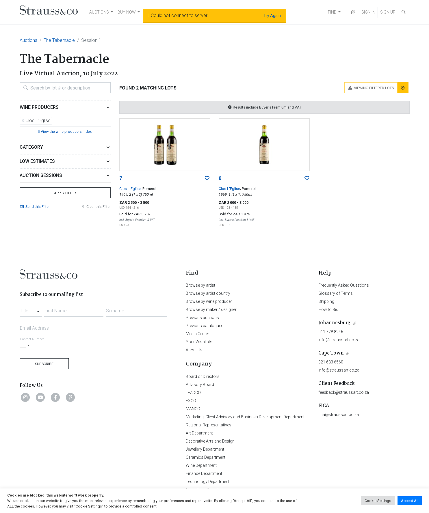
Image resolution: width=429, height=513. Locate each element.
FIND (332, 12)
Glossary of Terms (335, 293)
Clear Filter (96, 206)
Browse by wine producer (209, 301)
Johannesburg (334, 323)
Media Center (197, 333)
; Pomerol (148, 188)
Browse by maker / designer (211, 309)
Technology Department (207, 481)
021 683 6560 (330, 362)
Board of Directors (203, 376)
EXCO (191, 400)
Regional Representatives (208, 425)
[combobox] (65, 120)
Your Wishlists (199, 341)
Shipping (326, 301)
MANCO (193, 408)
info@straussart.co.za (338, 339)
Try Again (272, 15)
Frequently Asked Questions (343, 285)
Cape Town (331, 353)
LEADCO (193, 392)
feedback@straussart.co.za (343, 392)
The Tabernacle (59, 40)
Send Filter (35, 206)
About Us (194, 350)
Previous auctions (202, 317)
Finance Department (204, 473)
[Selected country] (25, 345)
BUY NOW (127, 12)
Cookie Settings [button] (378, 501)
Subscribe (44, 364)
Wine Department (201, 465)
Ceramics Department (205, 457)
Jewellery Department (205, 449)
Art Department (199, 433)
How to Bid (328, 309)
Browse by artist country (208, 293)
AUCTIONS (99, 12)
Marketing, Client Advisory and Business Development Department (245, 417)
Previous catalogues (204, 325)
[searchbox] (55, 120)
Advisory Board (200, 384)
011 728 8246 (330, 331)
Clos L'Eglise (130, 188)
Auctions (28, 40)
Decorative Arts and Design (210, 441)
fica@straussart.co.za (338, 414)
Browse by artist (200, 285)
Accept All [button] (409, 501)
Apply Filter (65, 193)
